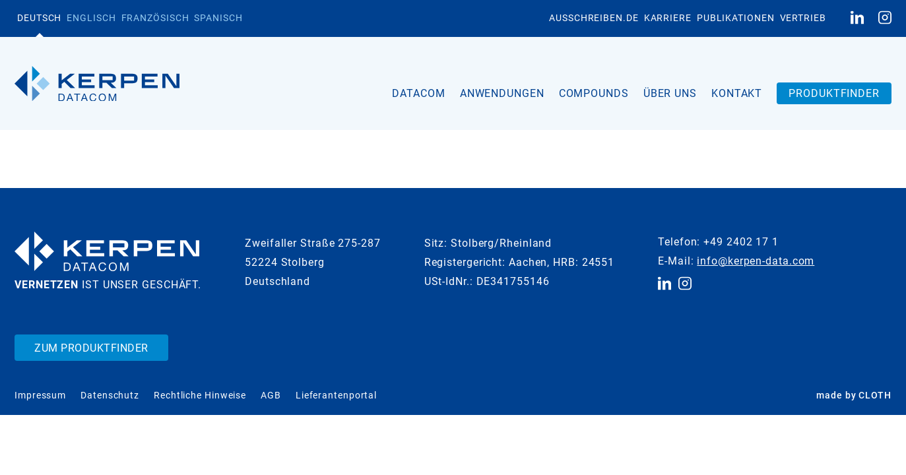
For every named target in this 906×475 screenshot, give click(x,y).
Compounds (594, 93)
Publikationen (736, 18)
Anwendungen (502, 93)
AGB (271, 395)
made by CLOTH (853, 395)
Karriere (668, 18)
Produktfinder (834, 93)
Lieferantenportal (336, 395)
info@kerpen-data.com (755, 261)
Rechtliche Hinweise (200, 395)
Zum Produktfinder (91, 348)
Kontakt (736, 93)
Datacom (418, 93)
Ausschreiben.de (594, 18)
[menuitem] (39, 18)
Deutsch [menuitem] (39, 18)
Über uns (670, 93)
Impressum (40, 395)
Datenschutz (110, 395)
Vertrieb (803, 18)
